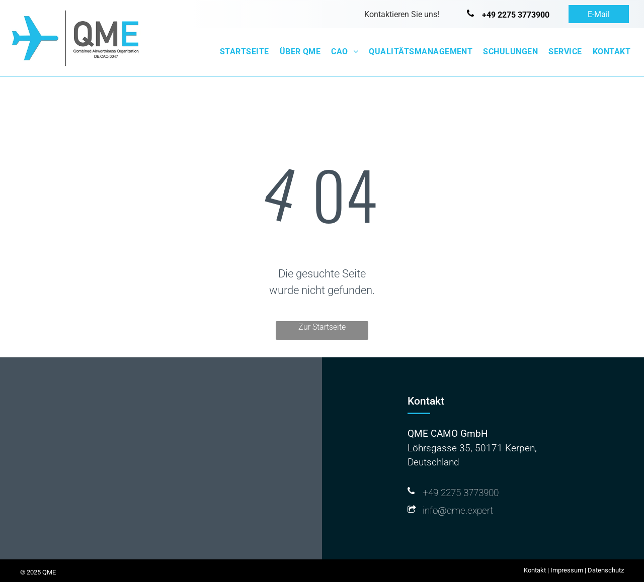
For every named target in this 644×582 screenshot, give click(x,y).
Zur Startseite (322, 327)
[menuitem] (243, 52)
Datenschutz (606, 570)
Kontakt (535, 570)
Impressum (566, 570)
